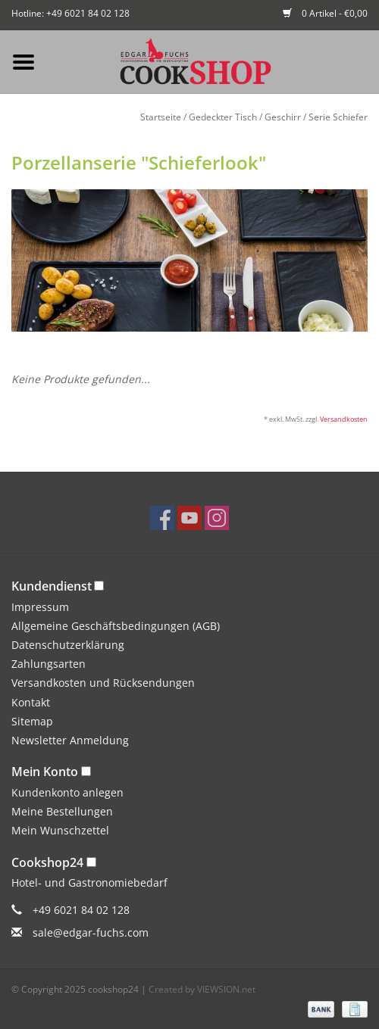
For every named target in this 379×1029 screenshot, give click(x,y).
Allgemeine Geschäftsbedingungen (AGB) (115, 626)
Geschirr (283, 117)
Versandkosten (344, 419)
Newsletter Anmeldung (70, 740)
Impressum (40, 607)
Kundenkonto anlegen (67, 792)
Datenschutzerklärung (67, 645)
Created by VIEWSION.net (202, 989)
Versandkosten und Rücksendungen (103, 682)
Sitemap (32, 721)
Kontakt (30, 702)
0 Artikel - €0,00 (325, 13)
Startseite (160, 117)
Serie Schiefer (338, 117)
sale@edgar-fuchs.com (91, 932)
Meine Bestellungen (62, 811)
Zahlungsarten (48, 663)
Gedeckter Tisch (223, 117)
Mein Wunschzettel (60, 830)
